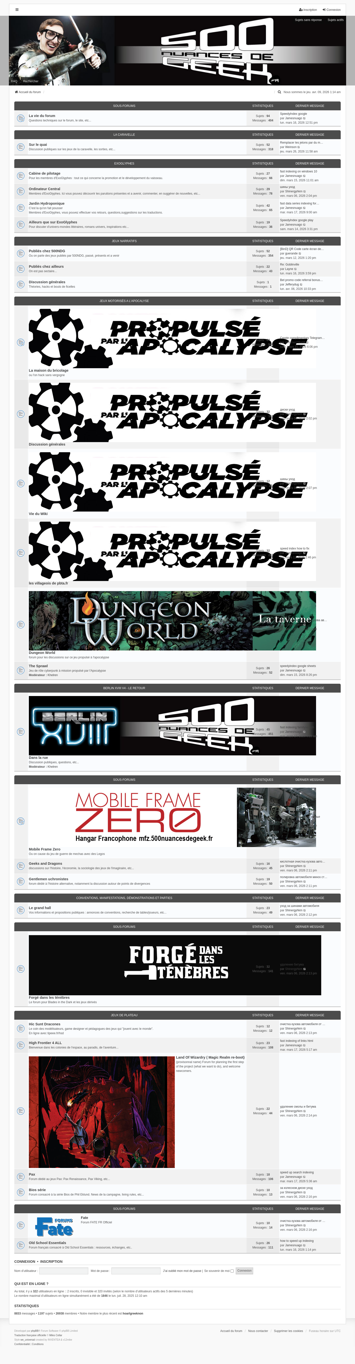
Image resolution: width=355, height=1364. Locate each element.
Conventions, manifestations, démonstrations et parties (124, 898)
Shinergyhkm (293, 191)
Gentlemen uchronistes (48, 879)
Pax (32, 1174)
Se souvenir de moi (219, 1271)
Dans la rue (38, 758)
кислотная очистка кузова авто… (302, 861)
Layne (289, 269)
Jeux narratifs (124, 241)
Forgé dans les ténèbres (49, 997)
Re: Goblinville (289, 264)
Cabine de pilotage (44, 173)
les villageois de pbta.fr (48, 583)
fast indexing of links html (296, 1041)
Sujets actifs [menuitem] (336, 20)
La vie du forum (42, 116)
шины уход (287, 187)
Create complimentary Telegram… (302, 338)
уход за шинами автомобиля (299, 906)
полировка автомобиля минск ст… (303, 877)
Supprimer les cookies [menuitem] (288, 1331)
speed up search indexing (297, 1172)
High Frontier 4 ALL (45, 1043)
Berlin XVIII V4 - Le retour (124, 688)
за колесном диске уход (296, 1188)
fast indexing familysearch (297, 727)
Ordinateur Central (44, 189)
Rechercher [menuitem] (30, 81)
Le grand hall (40, 908)
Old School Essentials (47, 1243)
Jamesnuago (293, 118)
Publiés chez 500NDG (47, 251)
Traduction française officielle (30, 1335)
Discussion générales (47, 282)
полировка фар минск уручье (300, 816)
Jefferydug (292, 284)
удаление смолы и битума (298, 1106)
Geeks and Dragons (45, 863)
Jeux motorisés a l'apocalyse (124, 301)
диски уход (287, 409)
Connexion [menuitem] (331, 10)
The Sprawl (38, 666)
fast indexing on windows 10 (298, 171)
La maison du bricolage (49, 370)
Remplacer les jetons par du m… (301, 142)
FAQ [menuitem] (14, 81)
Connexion (24, 1262)
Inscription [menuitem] (308, 10)
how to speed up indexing (297, 1241)
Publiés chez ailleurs (46, 266)
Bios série (37, 1190)
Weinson (291, 147)
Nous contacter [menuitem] (258, 1331)
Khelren (53, 675)
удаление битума (292, 964)
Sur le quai (38, 145)
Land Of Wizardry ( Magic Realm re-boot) (210, 1057)
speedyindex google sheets (298, 666)
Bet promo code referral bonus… (301, 280)
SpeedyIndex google (293, 114)
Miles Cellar (55, 1335)
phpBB (34, 1331)
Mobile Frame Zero (44, 849)
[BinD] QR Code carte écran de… (302, 249)
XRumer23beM (295, 342)
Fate (84, 1218)
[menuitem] (280, 92)
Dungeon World (42, 653)
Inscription (51, 1262)
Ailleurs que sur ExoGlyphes (53, 222)
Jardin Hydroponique (47, 203)
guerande (291, 253)
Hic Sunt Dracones (44, 1024)
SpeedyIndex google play (296, 220)
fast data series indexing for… (299, 203)
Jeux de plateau (124, 1015)
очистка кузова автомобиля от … (302, 1024)
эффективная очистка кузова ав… (303, 620)
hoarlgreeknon (133, 1313)
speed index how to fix (294, 548)
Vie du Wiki (38, 514)
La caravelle (124, 134)
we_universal (27, 1339)
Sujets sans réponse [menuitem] (308, 20)
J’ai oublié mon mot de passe (182, 1271)
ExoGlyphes (124, 163)
